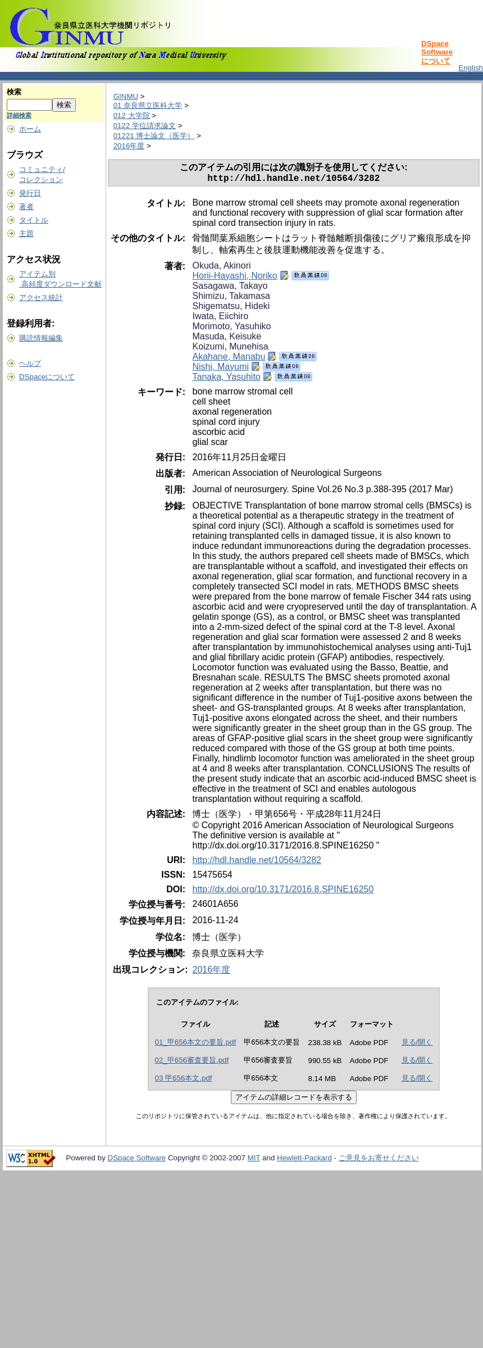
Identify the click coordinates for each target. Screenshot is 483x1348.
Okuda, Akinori (221, 268)
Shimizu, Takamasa (231, 298)
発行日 (30, 193)
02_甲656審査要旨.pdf (192, 1062)
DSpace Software (137, 1160)
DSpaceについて (47, 377)
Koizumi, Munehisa (230, 348)
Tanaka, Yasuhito (226, 379)
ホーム (30, 129)
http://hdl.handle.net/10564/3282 (256, 862)
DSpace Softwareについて (437, 52)
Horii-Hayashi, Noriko (234, 278)
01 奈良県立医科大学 (148, 105)
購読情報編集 (41, 338)
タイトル (33, 220)
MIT (254, 1160)
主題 (26, 233)
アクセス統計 (41, 297)
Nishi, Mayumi (220, 369)
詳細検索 (19, 115)
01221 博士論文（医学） (154, 135)
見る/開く (417, 1044)
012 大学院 (131, 115)
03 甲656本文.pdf (183, 1080)
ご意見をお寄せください (379, 1160)
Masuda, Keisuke (226, 338)
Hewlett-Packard (304, 1160)
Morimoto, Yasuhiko (231, 328)
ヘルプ (30, 363)
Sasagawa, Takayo (229, 288)
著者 (26, 206)
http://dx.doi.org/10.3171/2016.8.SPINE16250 (282, 891)
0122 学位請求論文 (144, 125)
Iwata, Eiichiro (220, 318)
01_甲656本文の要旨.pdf (195, 1044)
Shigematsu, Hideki (231, 308)
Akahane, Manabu (228, 359)
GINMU (125, 96)
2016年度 (129, 146)
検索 (14, 92)
